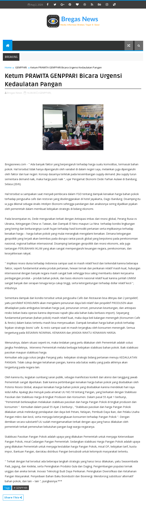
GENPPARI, (45, 92)
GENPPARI (21, 67)
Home (8, 67)
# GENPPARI (20, 487)
